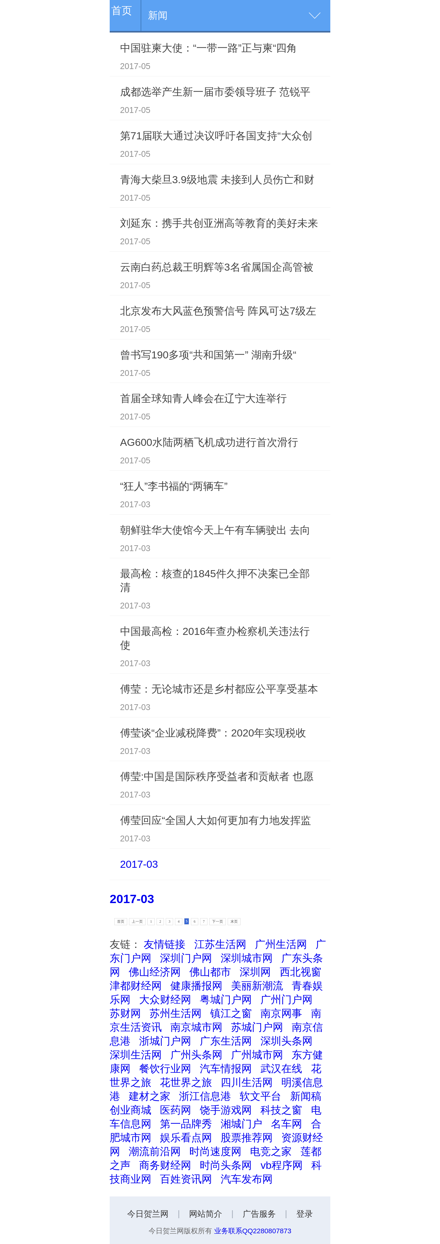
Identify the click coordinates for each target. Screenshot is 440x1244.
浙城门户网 (165, 1041)
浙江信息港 (205, 1096)
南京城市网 (196, 1027)
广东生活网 (226, 1041)
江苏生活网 (220, 944)
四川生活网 (247, 1082)
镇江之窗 (231, 1013)
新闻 (158, 15)
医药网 (175, 1110)
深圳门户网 (186, 958)
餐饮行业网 (165, 1068)
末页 (234, 921)
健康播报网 (196, 985)
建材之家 (149, 1096)
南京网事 (281, 1013)
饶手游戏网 (226, 1110)
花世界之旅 (186, 1082)
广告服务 (259, 1214)
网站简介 (205, 1214)
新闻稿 (305, 1096)
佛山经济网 (155, 972)
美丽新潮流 (257, 985)
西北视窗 (300, 972)
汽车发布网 (247, 1179)
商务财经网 (165, 1165)
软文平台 (260, 1096)
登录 (304, 1214)
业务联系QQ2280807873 (252, 1231)
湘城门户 (241, 1124)
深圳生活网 (136, 1054)
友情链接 (164, 944)
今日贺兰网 (148, 1214)
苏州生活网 (176, 1013)
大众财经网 (165, 999)
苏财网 (125, 1013)
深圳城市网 (247, 958)
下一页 (217, 921)
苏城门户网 (257, 1027)
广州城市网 (257, 1054)
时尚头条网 (226, 1165)
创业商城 (130, 1110)
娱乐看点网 (186, 1137)
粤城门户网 (226, 999)
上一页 (137, 921)
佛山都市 (210, 972)
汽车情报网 (226, 1068)
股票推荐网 (247, 1137)
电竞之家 (271, 1151)
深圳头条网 (286, 1041)
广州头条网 (196, 1054)
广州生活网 (281, 944)
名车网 (286, 1124)
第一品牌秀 (186, 1124)
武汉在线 (281, 1068)
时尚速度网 (215, 1151)
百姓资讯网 (186, 1179)
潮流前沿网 (155, 1151)
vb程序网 (281, 1165)
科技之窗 (281, 1110)
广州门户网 (286, 999)
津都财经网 (136, 985)
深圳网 (255, 972)
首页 (121, 10)
